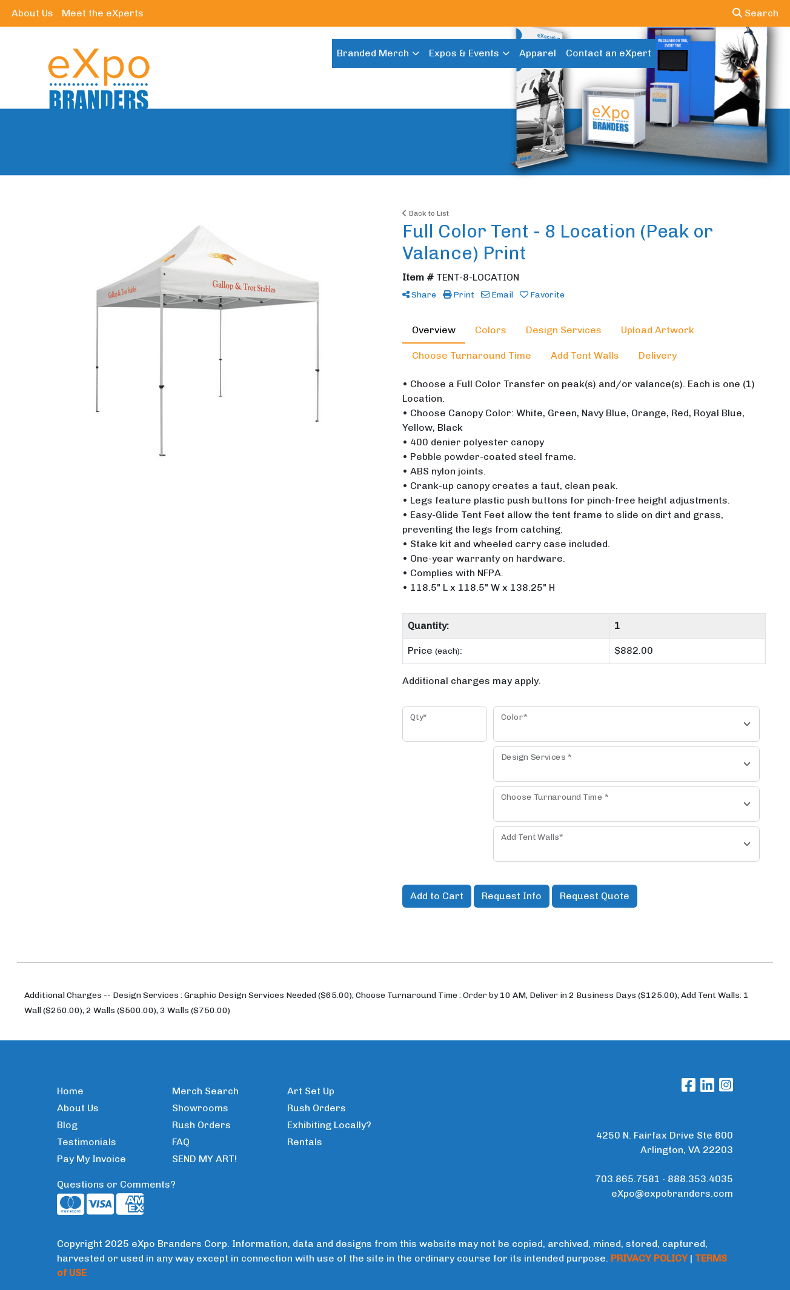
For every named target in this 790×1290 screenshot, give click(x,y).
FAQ (181, 1142)
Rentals (304, 1142)
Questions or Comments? (116, 1184)
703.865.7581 (627, 1179)
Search (755, 13)
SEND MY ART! (204, 1159)
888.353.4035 (700, 1179)
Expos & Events (464, 53)
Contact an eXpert (608, 53)
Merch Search (205, 1091)
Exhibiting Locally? (329, 1125)
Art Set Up (310, 1091)
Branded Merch (373, 53)
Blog (67, 1125)
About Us (32, 13)
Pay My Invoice (91, 1159)
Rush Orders (201, 1125)
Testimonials (86, 1142)
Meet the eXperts (103, 13)
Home (70, 1091)
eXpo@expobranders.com (672, 1193)
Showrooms (200, 1108)
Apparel (537, 53)
